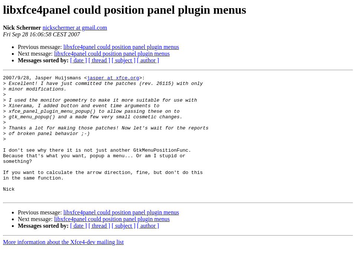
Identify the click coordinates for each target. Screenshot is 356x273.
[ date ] (78, 60)
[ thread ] (99, 60)
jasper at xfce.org (113, 78)
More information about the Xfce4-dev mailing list (63, 266)
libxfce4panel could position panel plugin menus (121, 47)
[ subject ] (123, 60)
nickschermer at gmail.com (75, 27)
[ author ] (148, 60)
